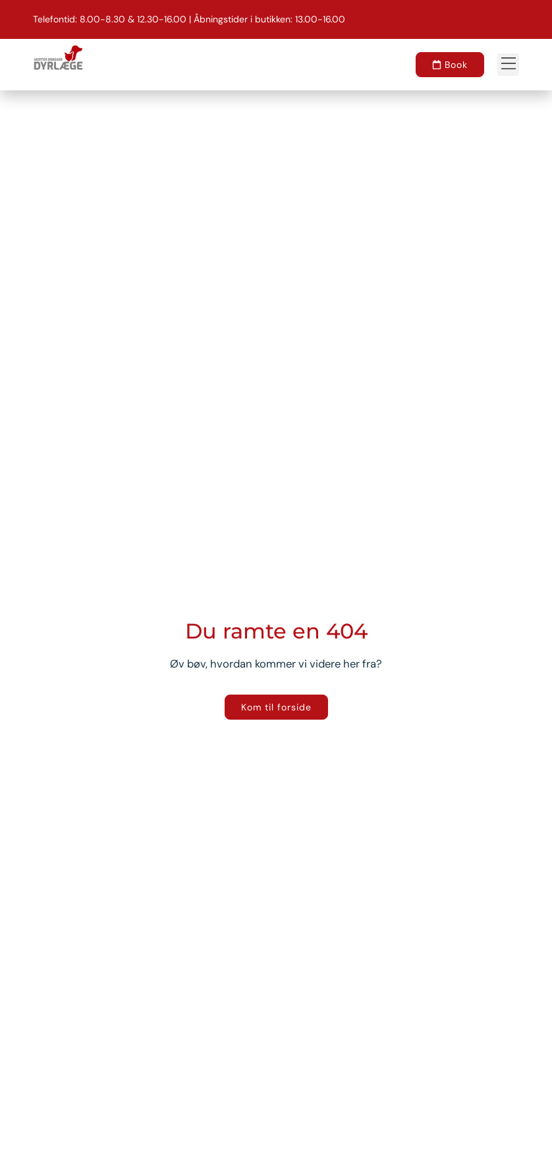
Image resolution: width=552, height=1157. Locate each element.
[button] (508, 64)
